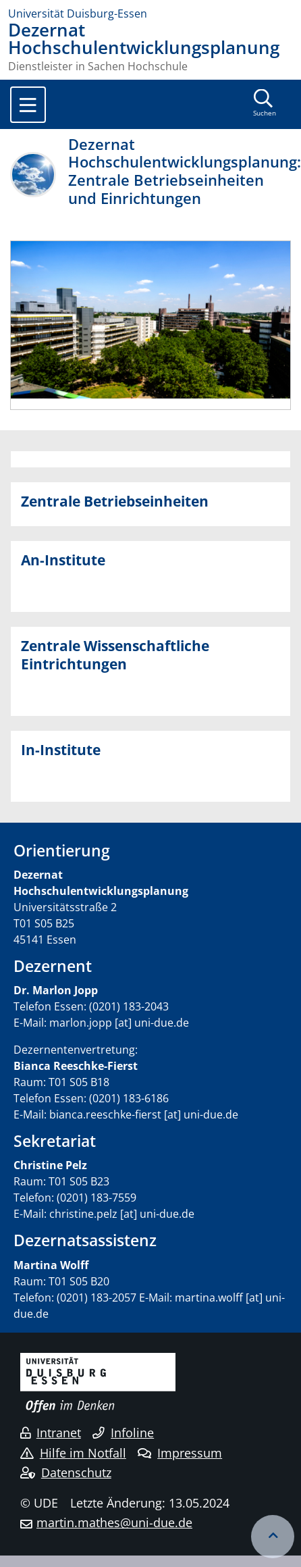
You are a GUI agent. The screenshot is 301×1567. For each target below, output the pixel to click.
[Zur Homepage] (150, 13)
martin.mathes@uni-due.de (114, 1522)
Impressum (180, 1453)
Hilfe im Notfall (73, 1453)
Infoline (123, 1432)
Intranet (50, 1432)
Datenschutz (65, 1472)
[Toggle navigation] (28, 104)
